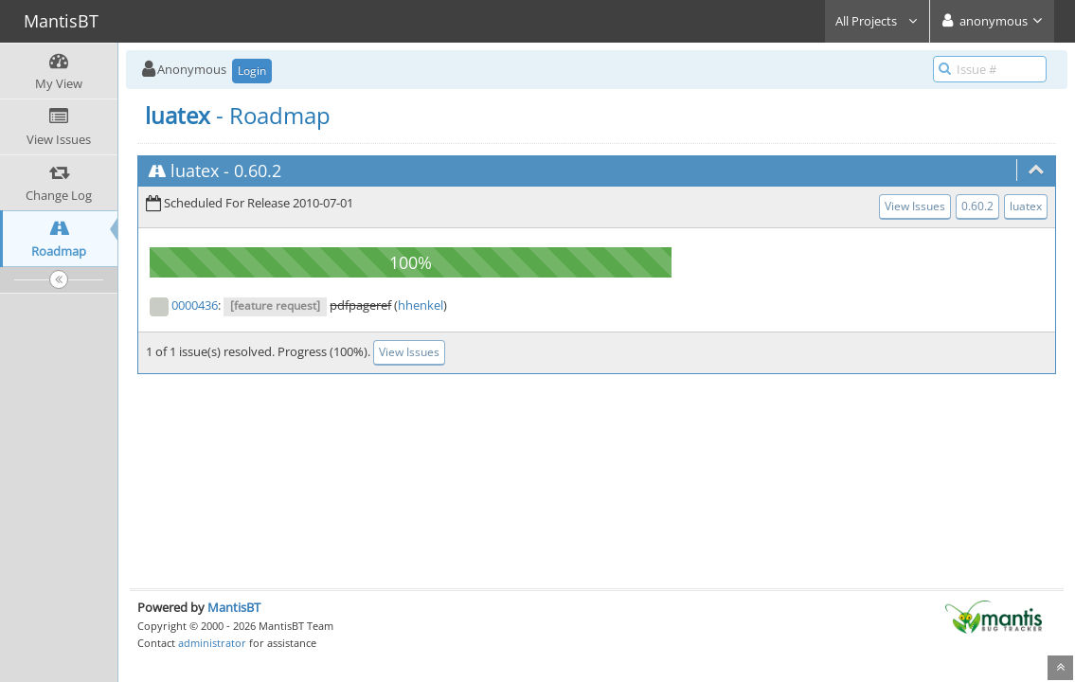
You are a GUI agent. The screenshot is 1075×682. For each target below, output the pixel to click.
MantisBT (233, 607)
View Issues (915, 206)
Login (252, 71)
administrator (212, 643)
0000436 (194, 305)
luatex (194, 170)
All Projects (877, 20)
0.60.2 (257, 170)
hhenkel (420, 305)
